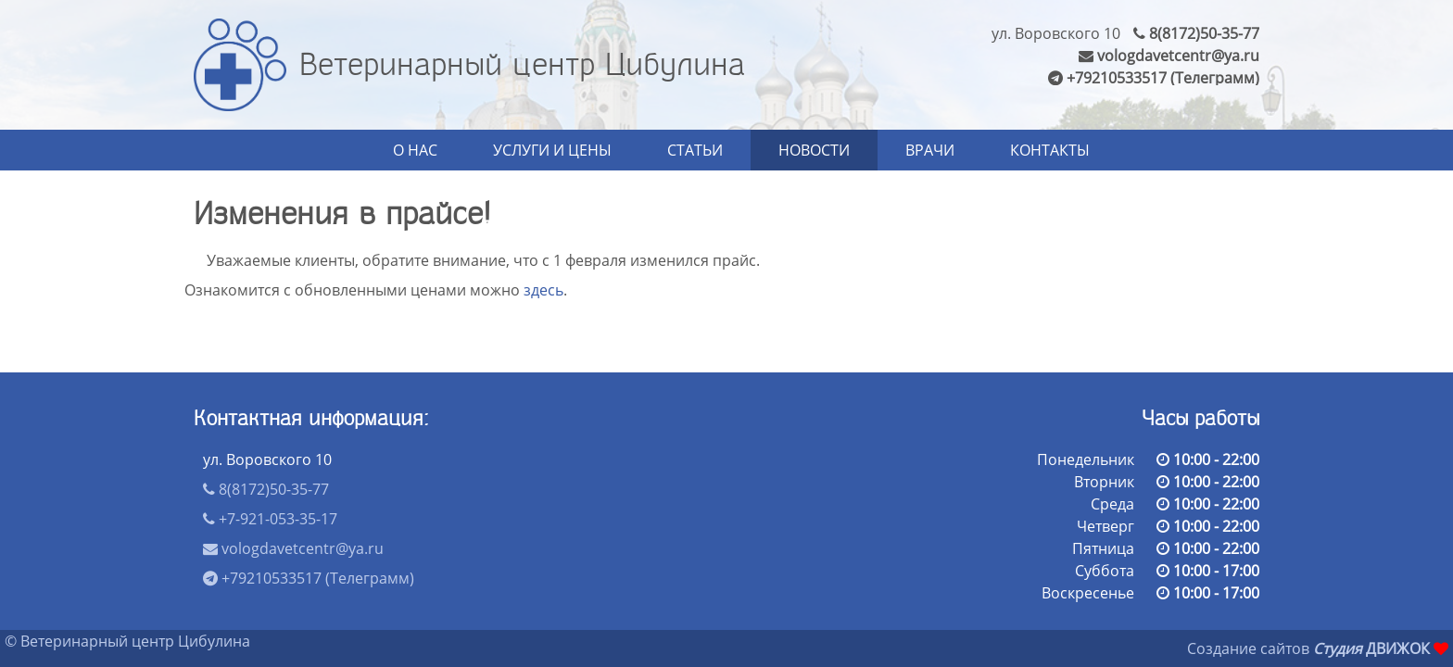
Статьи (695, 150)
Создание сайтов (1248, 648)
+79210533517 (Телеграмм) (1153, 77)
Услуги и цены (552, 150)
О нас (415, 150)
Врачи (929, 150)
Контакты (1050, 150)
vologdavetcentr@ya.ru (1169, 55)
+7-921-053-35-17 (270, 519)
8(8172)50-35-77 (1196, 33)
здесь (543, 290)
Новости (814, 150)
